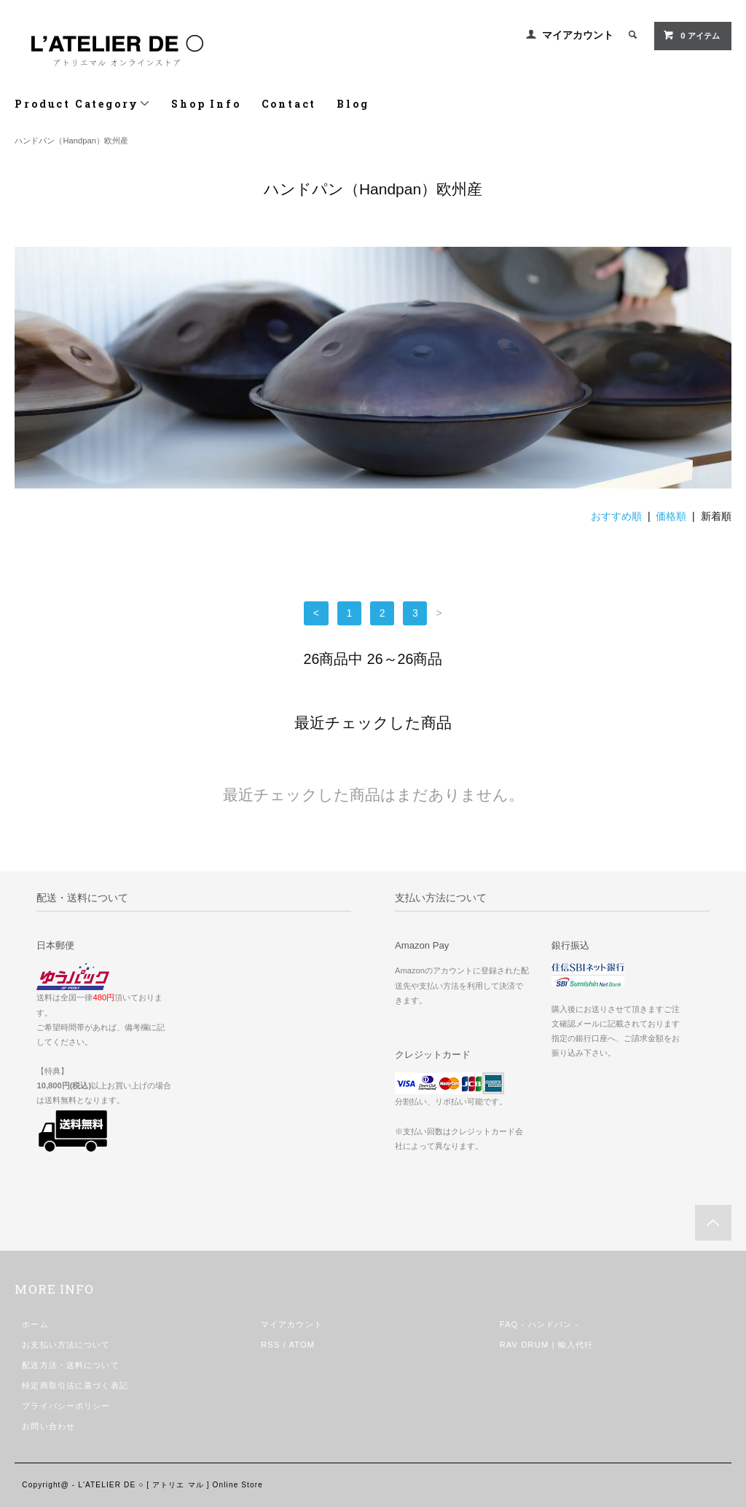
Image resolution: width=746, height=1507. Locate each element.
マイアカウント (577, 35)
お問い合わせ (48, 1426)
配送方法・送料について (70, 1365)
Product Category (83, 104)
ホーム (35, 1324)
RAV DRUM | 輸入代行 (547, 1344)
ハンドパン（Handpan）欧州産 (71, 140)
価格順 (671, 516)
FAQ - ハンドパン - (539, 1324)
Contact (289, 104)
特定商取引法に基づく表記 (74, 1385)
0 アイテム (691, 35)
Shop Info (205, 104)
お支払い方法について (66, 1344)
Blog (353, 104)
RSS (270, 1344)
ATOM (301, 1344)
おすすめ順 (616, 516)
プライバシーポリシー (66, 1405)
